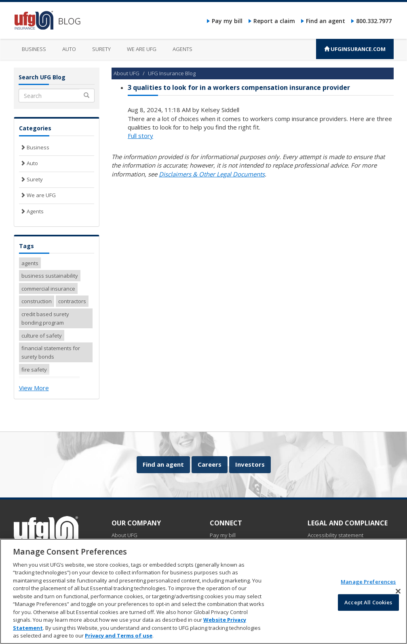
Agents (182, 49)
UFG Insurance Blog (172, 73)
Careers (209, 464)
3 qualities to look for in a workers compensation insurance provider (239, 87)
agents (29, 263)
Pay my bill (227, 21)
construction (36, 301)
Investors (250, 464)
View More (34, 388)
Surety (101, 49)
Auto (69, 49)
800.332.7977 (374, 21)
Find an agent (325, 21)
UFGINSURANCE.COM (355, 49)
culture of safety (41, 335)
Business (34, 49)
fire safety (34, 369)
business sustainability (49, 275)
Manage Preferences (368, 587)
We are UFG (141, 49)
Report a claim (274, 21)
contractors (72, 301)
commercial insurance (48, 288)
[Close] (398, 596)
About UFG (126, 73)
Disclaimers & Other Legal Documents (212, 174)
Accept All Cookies (368, 607)
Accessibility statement (335, 535)
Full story (140, 136)
